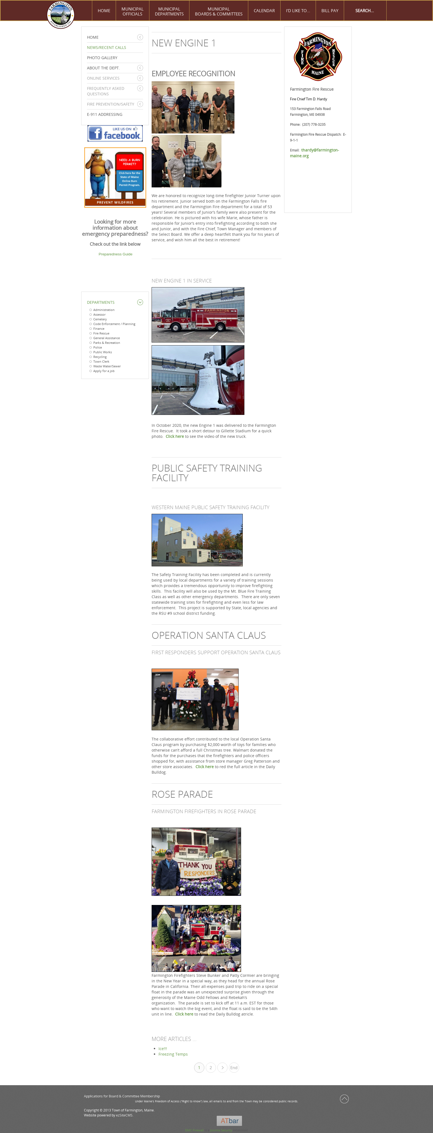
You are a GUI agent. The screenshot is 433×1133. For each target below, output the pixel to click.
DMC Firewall (194, 1130)
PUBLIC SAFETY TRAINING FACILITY (207, 472)
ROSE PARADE (182, 793)
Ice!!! (163, 1048)
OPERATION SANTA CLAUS (209, 635)
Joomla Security (221, 1130)
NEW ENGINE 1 (184, 42)
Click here (175, 436)
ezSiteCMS (124, 1115)
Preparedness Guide (115, 254)
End (233, 1067)
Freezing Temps (173, 1054)
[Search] (365, 10)
